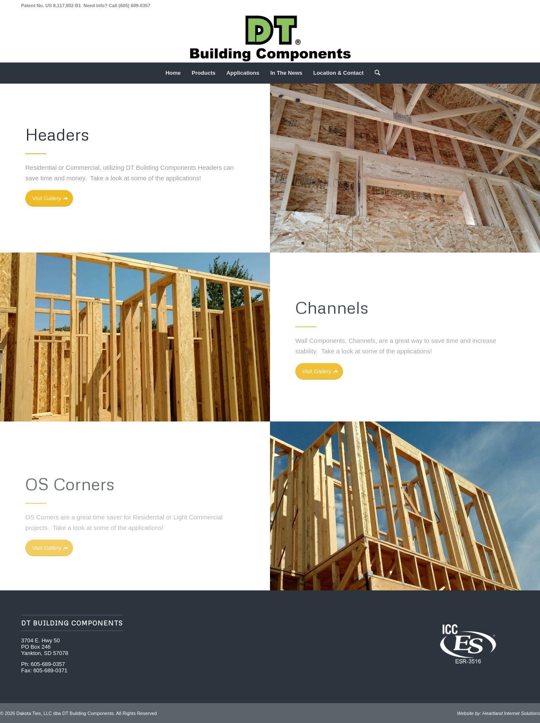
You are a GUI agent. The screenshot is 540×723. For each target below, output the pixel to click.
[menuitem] (173, 73)
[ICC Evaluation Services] (468, 644)
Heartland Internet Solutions (511, 713)
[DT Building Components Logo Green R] (270, 38)
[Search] (374, 73)
